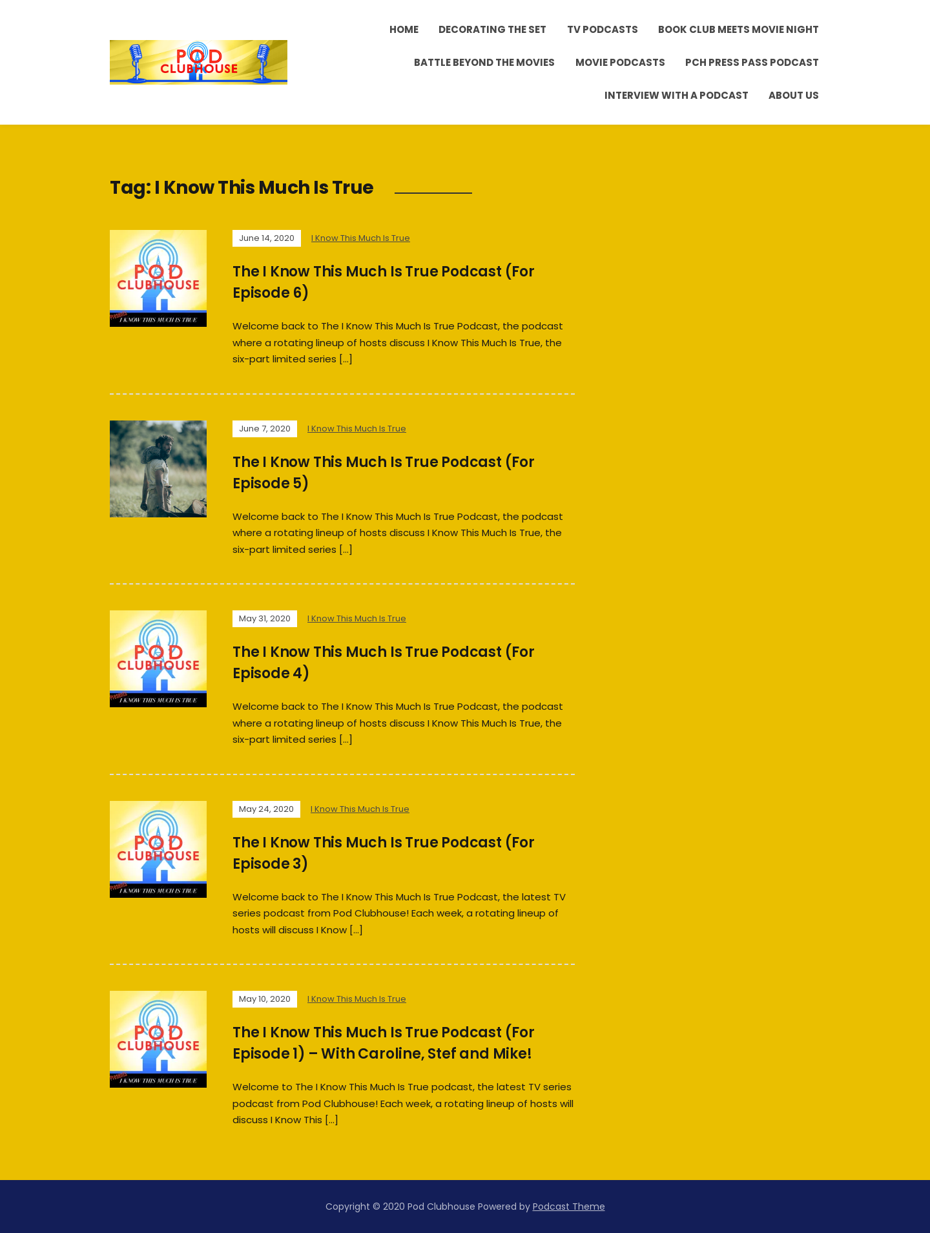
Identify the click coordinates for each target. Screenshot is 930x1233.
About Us (794, 95)
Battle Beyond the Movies (484, 62)
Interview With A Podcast (676, 95)
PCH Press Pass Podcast (752, 62)
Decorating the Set (492, 29)
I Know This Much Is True (360, 238)
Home (403, 29)
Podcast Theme (569, 1206)
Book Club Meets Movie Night (738, 29)
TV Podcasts (602, 29)
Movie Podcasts (620, 62)
